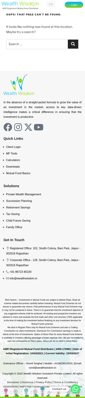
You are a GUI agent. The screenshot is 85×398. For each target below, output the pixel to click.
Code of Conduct (53, 386)
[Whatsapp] (75, 389)
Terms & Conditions (65, 382)
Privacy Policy (44, 382)
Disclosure (27, 382)
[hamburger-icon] (51, 4)
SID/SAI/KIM (10, 386)
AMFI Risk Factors (30, 386)
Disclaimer (13, 382)
